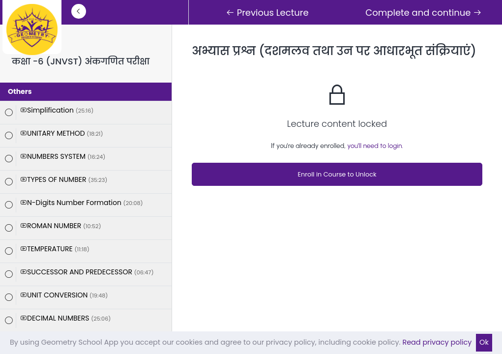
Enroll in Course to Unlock (336, 174)
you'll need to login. (375, 146)
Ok (484, 342)
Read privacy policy (437, 342)
